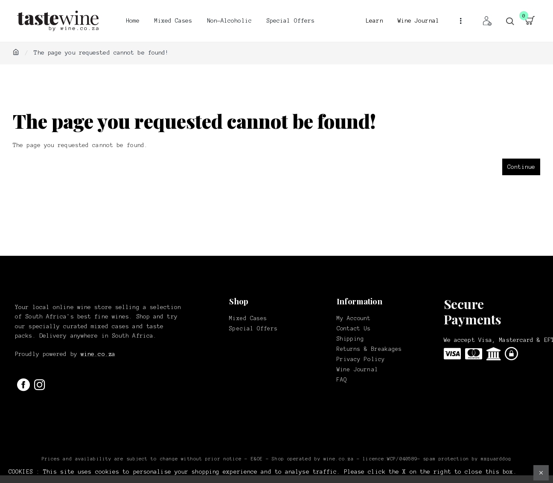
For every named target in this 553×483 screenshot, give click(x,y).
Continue (521, 167)
